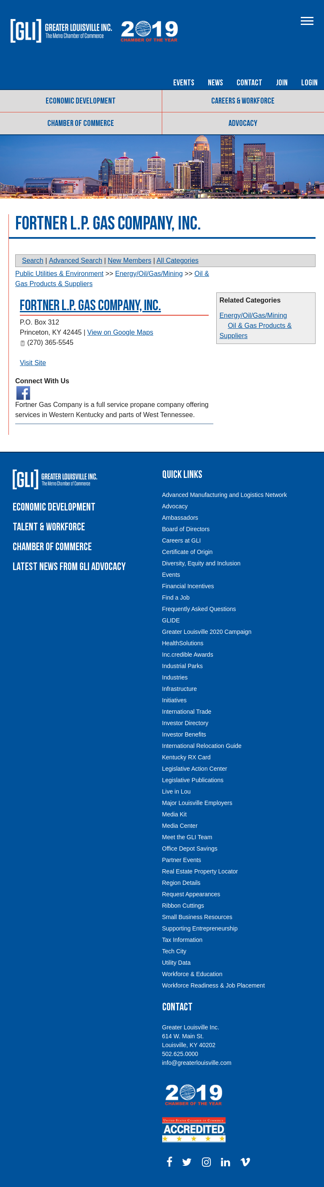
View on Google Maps (120, 332)
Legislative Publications (193, 780)
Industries (175, 677)
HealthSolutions (183, 643)
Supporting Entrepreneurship (200, 928)
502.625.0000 (180, 1054)
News (215, 83)
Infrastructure (179, 688)
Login (309, 83)
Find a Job (176, 597)
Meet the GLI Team (187, 837)
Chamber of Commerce (80, 123)
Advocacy (243, 123)
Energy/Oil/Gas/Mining (253, 315)
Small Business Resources (197, 917)
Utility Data (176, 962)
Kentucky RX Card (186, 757)
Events (183, 83)
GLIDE (171, 620)
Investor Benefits (184, 734)
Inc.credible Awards (187, 654)
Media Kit (174, 814)
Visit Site (33, 362)
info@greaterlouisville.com (196, 1062)
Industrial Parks (182, 666)
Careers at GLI (181, 540)
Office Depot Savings (190, 848)
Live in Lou (176, 791)
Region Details (181, 882)
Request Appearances (191, 894)
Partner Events (181, 860)
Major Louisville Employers (197, 803)
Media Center (180, 825)
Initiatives (174, 700)
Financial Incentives (188, 586)
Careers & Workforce (243, 101)
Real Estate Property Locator (200, 871)
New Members (129, 260)
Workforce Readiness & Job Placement (213, 985)
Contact (249, 83)
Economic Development (81, 101)
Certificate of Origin (187, 551)
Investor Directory (185, 723)
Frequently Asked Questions (199, 609)
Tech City (174, 951)
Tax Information (182, 939)
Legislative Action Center (194, 768)
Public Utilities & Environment (59, 273)
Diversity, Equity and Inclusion (201, 563)
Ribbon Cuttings (183, 905)
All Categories (177, 260)
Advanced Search (75, 260)
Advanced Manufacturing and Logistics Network (224, 494)
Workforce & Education (192, 974)
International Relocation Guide (202, 745)
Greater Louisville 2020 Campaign (207, 631)
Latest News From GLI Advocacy (69, 566)
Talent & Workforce (49, 527)
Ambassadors (180, 517)
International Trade (187, 711)
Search (33, 260)
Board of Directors (186, 529)
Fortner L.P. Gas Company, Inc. (90, 306)
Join (282, 83)
